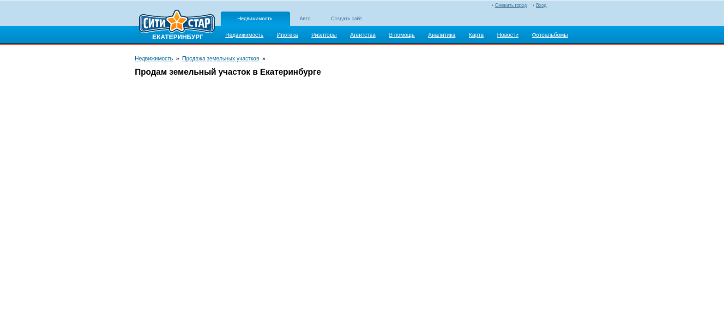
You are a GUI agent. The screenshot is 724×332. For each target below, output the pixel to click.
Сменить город (511, 5)
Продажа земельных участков (220, 58)
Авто (305, 18)
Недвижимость (254, 18)
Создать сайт (346, 18)
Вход (541, 5)
